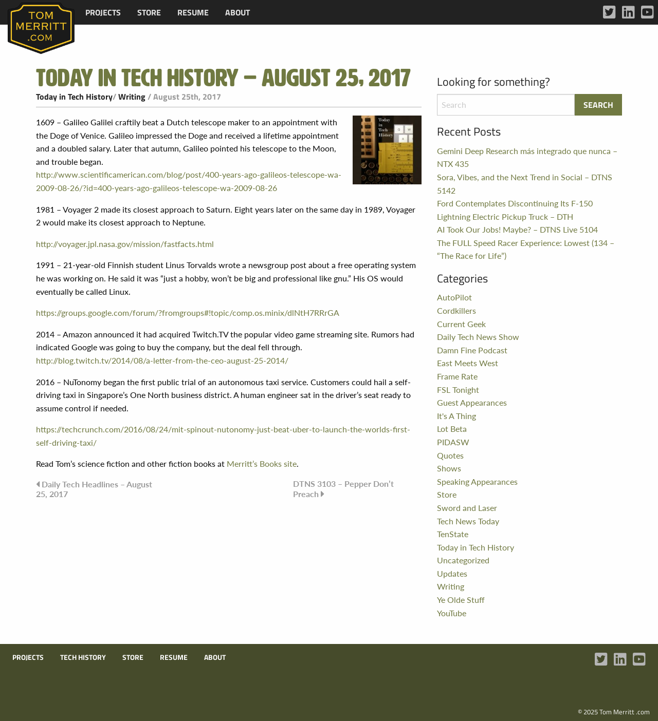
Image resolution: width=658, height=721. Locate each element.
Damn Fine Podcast (472, 350)
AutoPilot (454, 297)
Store (149, 12)
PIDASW (453, 442)
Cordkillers (456, 310)
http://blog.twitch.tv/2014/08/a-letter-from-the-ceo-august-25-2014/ (162, 360)
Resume (193, 12)
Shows (449, 468)
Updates (452, 573)
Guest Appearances (472, 402)
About (237, 12)
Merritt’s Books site (262, 463)
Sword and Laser (467, 508)
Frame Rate (457, 376)
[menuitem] (103, 12)
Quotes (450, 455)
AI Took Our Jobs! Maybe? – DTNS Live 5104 (517, 229)
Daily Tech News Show (478, 337)
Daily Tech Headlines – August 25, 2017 (94, 489)
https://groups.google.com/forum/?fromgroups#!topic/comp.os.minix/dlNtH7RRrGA (187, 312)
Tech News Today (468, 521)
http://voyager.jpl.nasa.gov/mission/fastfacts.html (125, 244)
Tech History (83, 657)
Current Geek (461, 324)
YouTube (451, 613)
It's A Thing (456, 416)
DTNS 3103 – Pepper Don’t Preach (343, 489)
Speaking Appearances (477, 481)
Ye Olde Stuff (461, 599)
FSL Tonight (458, 389)
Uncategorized (463, 560)
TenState (452, 534)
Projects (103, 12)
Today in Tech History (74, 96)
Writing (131, 96)
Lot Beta (452, 428)
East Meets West (467, 363)
